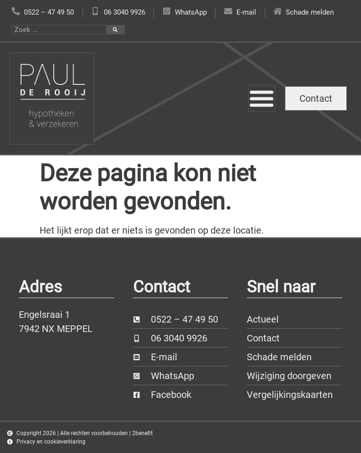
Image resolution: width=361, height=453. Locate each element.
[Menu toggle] (261, 98)
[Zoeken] (115, 29)
